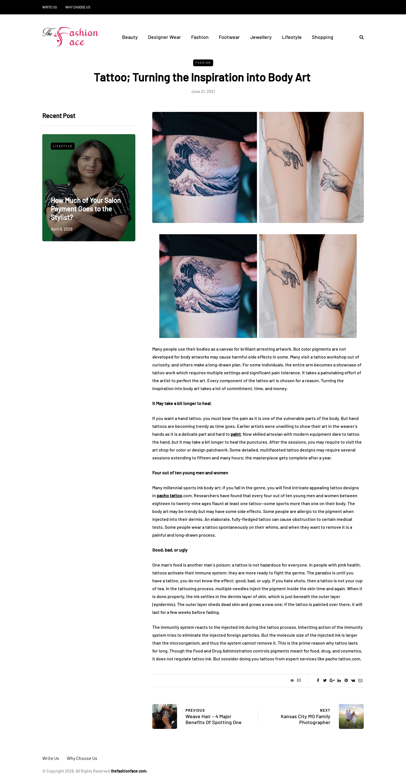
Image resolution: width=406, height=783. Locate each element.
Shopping (322, 37)
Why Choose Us (77, 7)
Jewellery (261, 37)
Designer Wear (164, 37)
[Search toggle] (359, 36)
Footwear (229, 37)
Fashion (200, 37)
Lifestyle (292, 37)
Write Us (49, 7)
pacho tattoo (169, 495)
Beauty (130, 37)
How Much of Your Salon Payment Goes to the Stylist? (86, 208)
